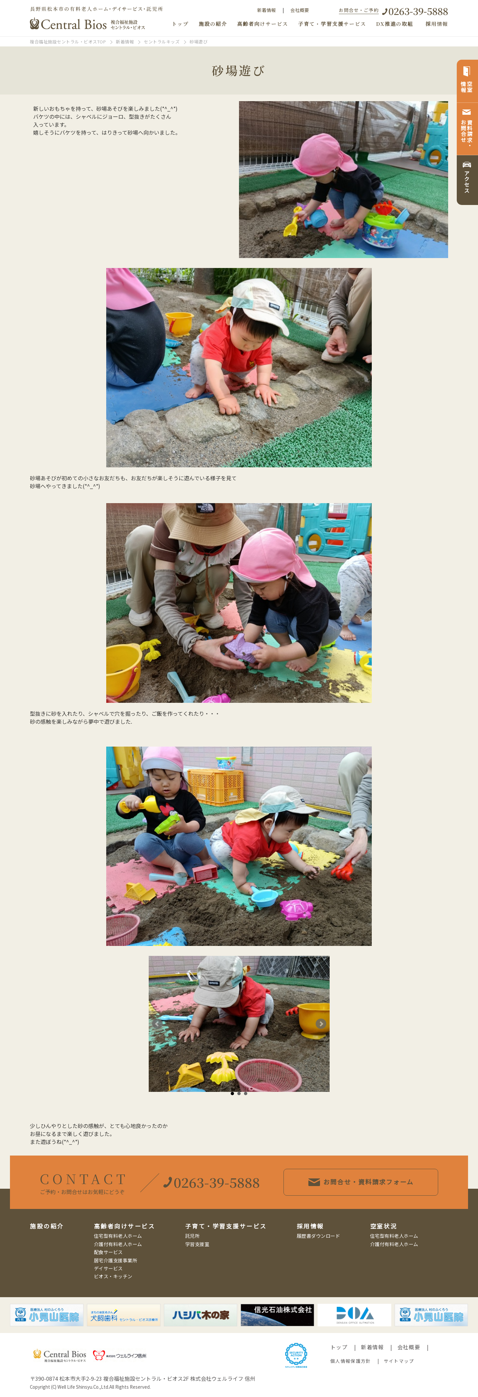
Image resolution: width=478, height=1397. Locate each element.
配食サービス (108, 1251)
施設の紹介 (213, 23)
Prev (157, 1024)
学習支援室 (197, 1243)
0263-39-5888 (418, 11)
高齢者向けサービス (262, 23)
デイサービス (108, 1268)
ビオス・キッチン (113, 1276)
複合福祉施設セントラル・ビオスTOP (68, 41)
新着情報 (266, 10)
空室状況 (383, 1226)
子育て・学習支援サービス (332, 23)
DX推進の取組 (394, 23)
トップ (180, 23)
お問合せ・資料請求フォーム (372, 1181)
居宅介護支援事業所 (115, 1260)
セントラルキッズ (162, 41)
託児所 (192, 1235)
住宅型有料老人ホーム (118, 1235)
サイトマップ (399, 1361)
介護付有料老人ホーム (118, 1243)
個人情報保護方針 (350, 1361)
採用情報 (437, 23)
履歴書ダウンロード (318, 1235)
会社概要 (299, 10)
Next (321, 1024)
